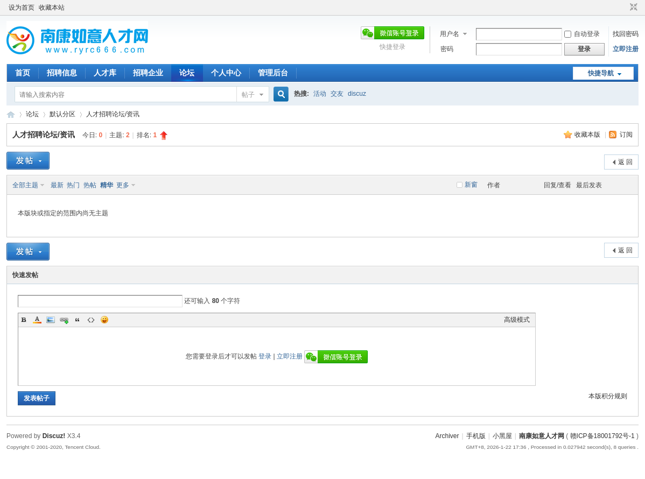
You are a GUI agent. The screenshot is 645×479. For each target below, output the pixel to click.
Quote (77, 319)
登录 (264, 356)
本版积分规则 (607, 396)
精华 (106, 185)
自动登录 (582, 34)
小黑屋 (502, 436)
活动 (319, 93)
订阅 (626, 134)
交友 (337, 93)
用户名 (449, 34)
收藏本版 (588, 134)
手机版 (476, 436)
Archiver (447, 436)
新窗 (471, 184)
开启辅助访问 (623, 7)
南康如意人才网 (10, 114)
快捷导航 (601, 73)
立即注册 (626, 49)
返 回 (625, 162)
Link (64, 319)
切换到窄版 (632, 7)
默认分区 (62, 114)
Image (50, 319)
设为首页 (21, 7)
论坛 (186, 72)
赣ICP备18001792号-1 (602, 436)
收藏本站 (52, 7)
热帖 (89, 185)
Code (91, 319)
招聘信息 (62, 72)
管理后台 (273, 72)
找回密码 (626, 34)
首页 (22, 72)
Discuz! (54, 436)
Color (37, 319)
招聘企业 (148, 72)
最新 (57, 185)
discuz (357, 93)
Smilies (104, 319)
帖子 (248, 94)
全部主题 (25, 185)
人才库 (105, 72)
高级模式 (517, 319)
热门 (73, 185)
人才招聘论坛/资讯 (112, 114)
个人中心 (226, 72)
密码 (446, 49)
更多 (122, 185)
